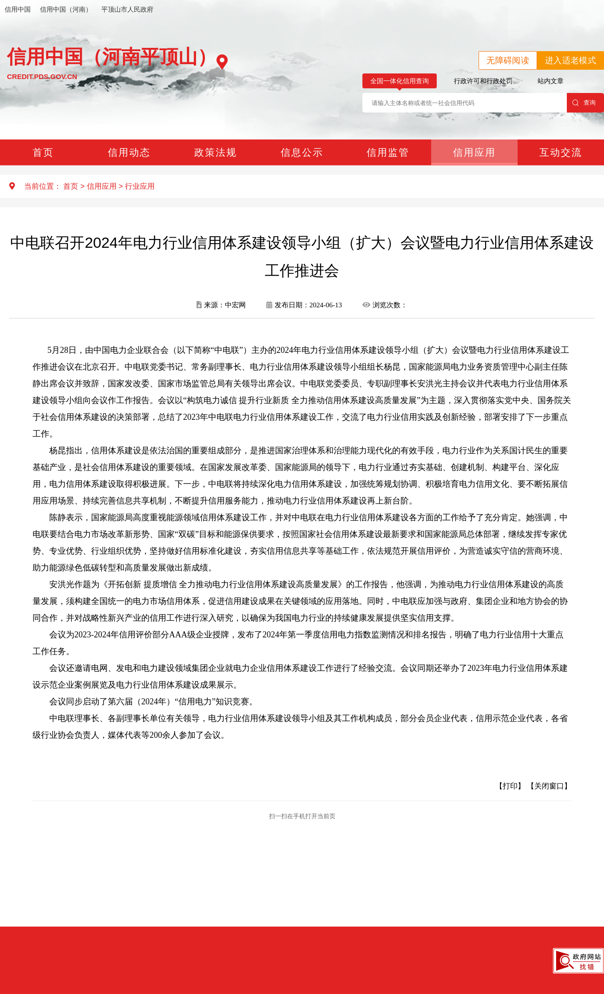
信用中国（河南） (66, 9)
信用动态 (129, 152)
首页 (43, 152)
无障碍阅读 (507, 60)
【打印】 (510, 786)
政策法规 (215, 152)
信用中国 (18, 9)
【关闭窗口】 (549, 786)
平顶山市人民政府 (127, 9)
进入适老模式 (570, 60)
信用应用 (474, 152)
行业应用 (140, 186)
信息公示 (302, 152)
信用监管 (388, 152)
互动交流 (560, 152)
